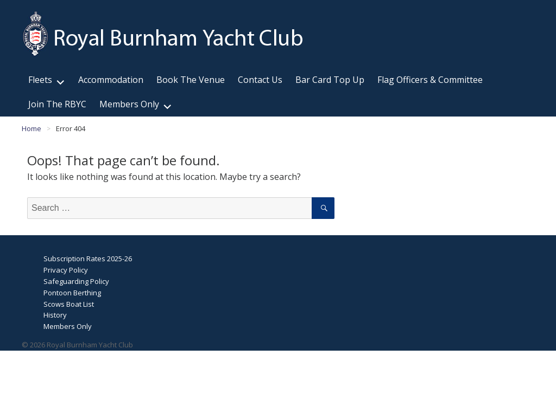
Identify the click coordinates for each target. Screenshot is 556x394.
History (55, 315)
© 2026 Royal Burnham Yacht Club (77, 345)
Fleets (40, 80)
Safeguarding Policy (76, 281)
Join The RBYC (57, 104)
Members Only (129, 104)
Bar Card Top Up (329, 80)
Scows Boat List (68, 304)
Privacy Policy (65, 270)
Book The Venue (190, 80)
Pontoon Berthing (72, 293)
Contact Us (260, 80)
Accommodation (110, 80)
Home (31, 128)
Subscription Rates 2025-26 (87, 258)
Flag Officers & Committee (430, 80)
